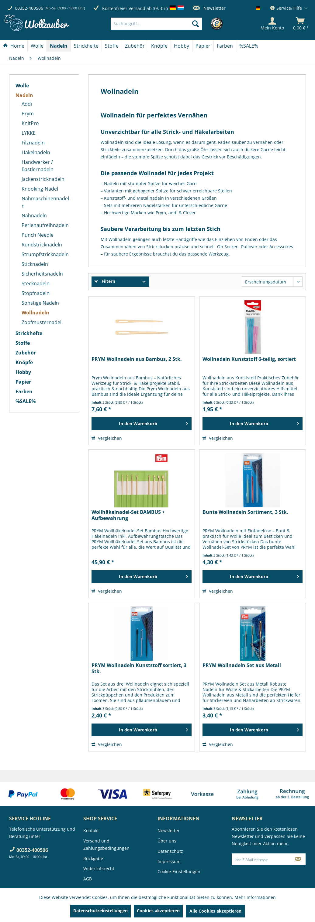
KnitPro (30, 123)
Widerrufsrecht (98, 868)
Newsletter (209, 8)
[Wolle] (37, 46)
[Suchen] (195, 24)
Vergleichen (107, 438)
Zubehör (26, 352)
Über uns (167, 841)
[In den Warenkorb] (142, 423)
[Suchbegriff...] (156, 24)
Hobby (23, 372)
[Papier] (202, 46)
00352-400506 (29, 8)
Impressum (169, 861)
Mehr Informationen (255, 897)
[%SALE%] (248, 46)
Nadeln (24, 95)
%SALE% (26, 401)
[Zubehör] (135, 46)
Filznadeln (33, 142)
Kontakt (91, 830)
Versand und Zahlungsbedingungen (106, 844)
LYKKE (29, 133)
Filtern (105, 281)
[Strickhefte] (86, 46)
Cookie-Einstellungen (179, 871)
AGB (87, 879)
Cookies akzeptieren (158, 911)
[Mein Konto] (272, 24)
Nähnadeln (34, 215)
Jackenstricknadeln (43, 179)
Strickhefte (29, 333)
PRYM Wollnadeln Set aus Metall (241, 665)
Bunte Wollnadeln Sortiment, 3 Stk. (245, 512)
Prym (28, 113)
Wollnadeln (35, 312)
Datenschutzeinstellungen (100, 911)
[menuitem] (165, 24)
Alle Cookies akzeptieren (215, 911)
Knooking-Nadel (40, 188)
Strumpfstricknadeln (45, 254)
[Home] (13, 46)
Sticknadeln (35, 264)
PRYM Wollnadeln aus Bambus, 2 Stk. (137, 359)
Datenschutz (170, 851)
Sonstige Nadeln (40, 303)
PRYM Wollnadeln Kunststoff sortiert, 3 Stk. (139, 668)
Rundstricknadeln (42, 244)
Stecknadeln (36, 283)
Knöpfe (24, 362)
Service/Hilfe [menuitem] (286, 8)
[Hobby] (181, 46)
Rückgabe (93, 858)
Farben (24, 391)
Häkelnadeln (36, 152)
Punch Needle (38, 235)
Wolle (22, 85)
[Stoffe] (112, 46)
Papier (23, 381)
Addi (27, 103)
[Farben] (225, 46)
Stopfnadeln (36, 293)
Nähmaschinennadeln (45, 202)
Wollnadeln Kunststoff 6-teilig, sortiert (249, 359)
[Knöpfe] (159, 46)
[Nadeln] (59, 46)
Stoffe (23, 343)
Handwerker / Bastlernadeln (38, 166)
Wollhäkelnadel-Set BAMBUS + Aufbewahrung (128, 515)
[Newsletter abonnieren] (298, 859)
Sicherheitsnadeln (42, 273)
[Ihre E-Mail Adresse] (261, 859)
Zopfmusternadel (41, 322)
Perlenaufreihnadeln (45, 225)
